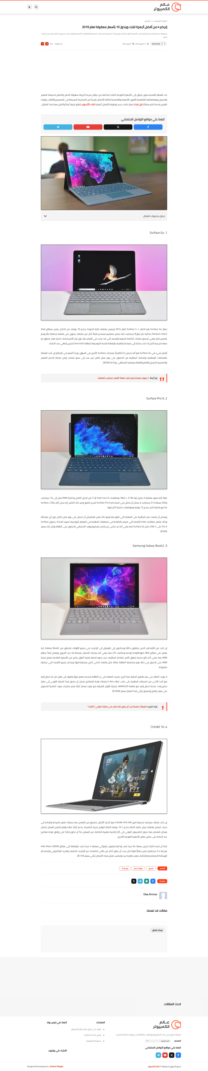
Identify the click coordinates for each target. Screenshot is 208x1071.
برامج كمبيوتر (143, 7)
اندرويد (75, 7)
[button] (152, 881)
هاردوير (48, 7)
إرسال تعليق (157, 930)
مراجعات (57, 7)
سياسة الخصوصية (95, 1041)
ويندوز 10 (124, 868)
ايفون (67, 7)
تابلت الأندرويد (88, 104)
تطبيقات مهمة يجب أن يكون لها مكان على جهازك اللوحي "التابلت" (117, 707)
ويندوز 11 (121, 7)
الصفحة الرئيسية (160, 21)
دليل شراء (138, 104)
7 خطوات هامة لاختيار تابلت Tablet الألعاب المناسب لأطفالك (123, 378)
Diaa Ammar (156, 43)
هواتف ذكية (138, 868)
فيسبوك (111, 7)
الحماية (101, 7)
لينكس (92, 7)
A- (43, 43)
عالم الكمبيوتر (154, 1066)
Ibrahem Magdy (56, 1066)
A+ (47, 43)
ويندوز (131, 7)
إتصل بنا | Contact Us (94, 1035)
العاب (83, 7)
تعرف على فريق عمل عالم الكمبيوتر (88, 1029)
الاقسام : (177, 1041)
